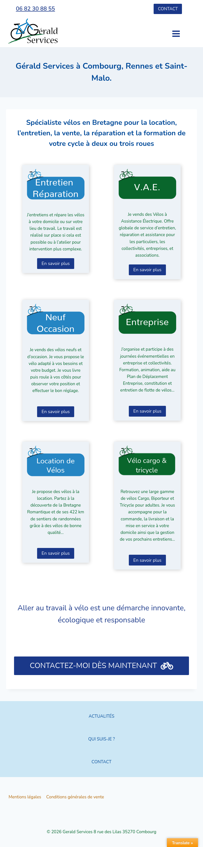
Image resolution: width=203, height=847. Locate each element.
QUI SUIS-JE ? (101, 739)
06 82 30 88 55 (35, 9)
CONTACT (101, 762)
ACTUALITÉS (101, 716)
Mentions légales (25, 797)
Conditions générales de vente (75, 797)
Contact (168, 9)
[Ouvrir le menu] (167, 31)
